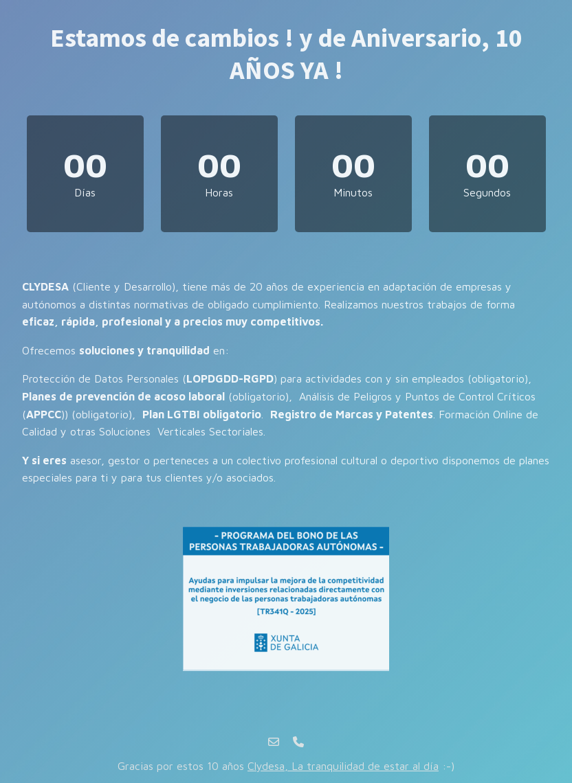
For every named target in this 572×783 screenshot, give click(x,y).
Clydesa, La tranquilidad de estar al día (343, 766)
